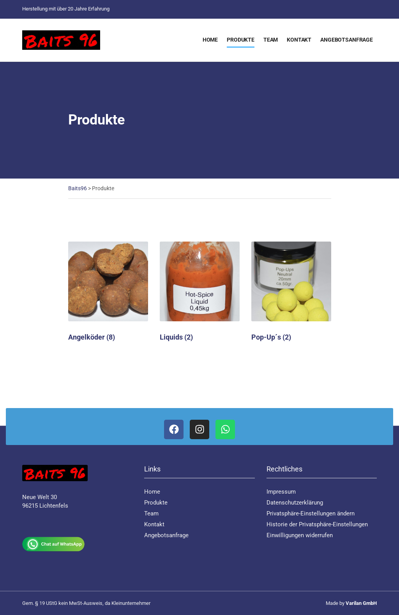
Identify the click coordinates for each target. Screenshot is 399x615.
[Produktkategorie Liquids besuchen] (200, 292)
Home (210, 40)
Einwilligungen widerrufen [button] (300, 535)
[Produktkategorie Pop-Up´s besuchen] (291, 292)
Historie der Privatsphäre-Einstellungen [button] (317, 524)
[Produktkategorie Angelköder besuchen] (108, 292)
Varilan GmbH (361, 603)
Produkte (240, 40)
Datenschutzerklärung (295, 502)
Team (270, 40)
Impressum (281, 491)
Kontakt (299, 40)
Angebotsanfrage (346, 40)
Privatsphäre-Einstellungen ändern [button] (311, 513)
